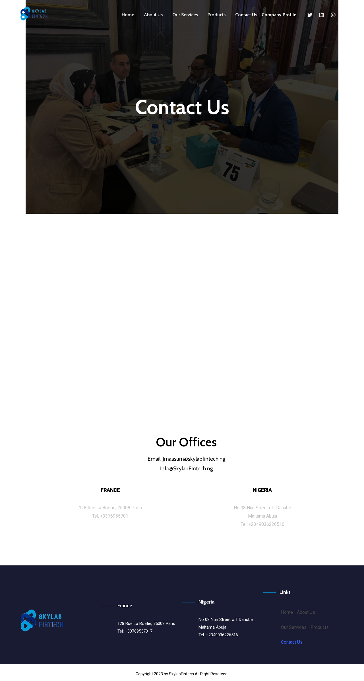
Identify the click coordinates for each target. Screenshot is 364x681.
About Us (153, 14)
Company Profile (279, 14)
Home (128, 14)
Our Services (185, 14)
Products (217, 14)
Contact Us (246, 14)
